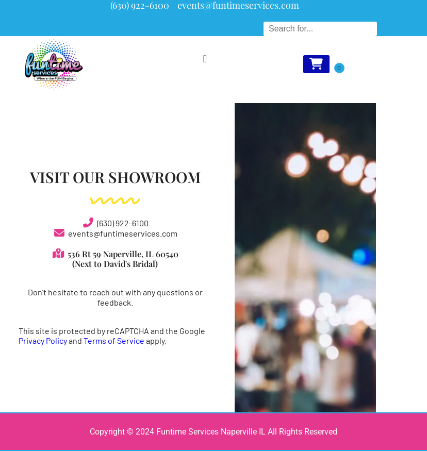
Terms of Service (114, 340)
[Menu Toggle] (205, 59)
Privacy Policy (43, 340)
